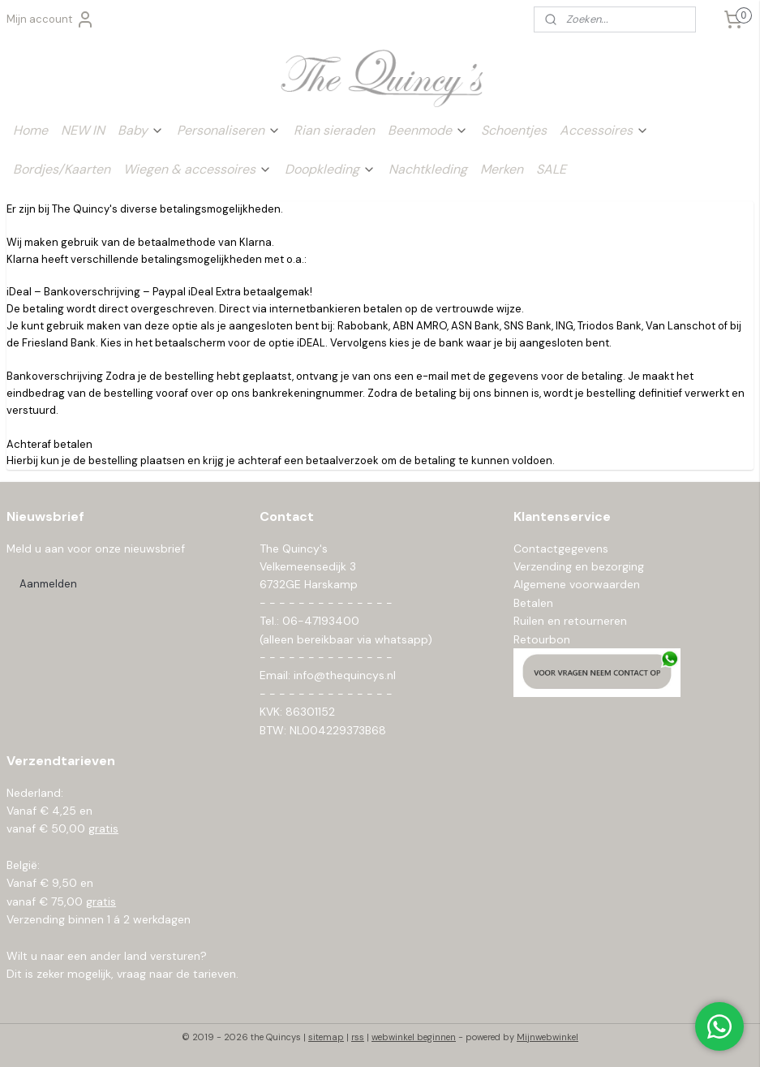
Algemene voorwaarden (576, 584)
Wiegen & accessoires (197, 169)
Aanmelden (48, 584)
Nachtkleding (428, 169)
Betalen (533, 603)
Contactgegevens (560, 548)
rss (357, 1037)
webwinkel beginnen (413, 1037)
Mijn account (50, 19)
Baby (141, 130)
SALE (551, 169)
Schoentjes (514, 130)
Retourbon (541, 639)
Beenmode (428, 130)
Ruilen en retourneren (570, 620)
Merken (501, 169)
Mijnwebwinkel (547, 1037)
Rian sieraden (334, 130)
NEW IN (83, 130)
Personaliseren (229, 130)
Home (30, 130)
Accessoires (604, 130)
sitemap (326, 1037)
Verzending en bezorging (578, 566)
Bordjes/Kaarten (61, 169)
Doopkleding (330, 169)
